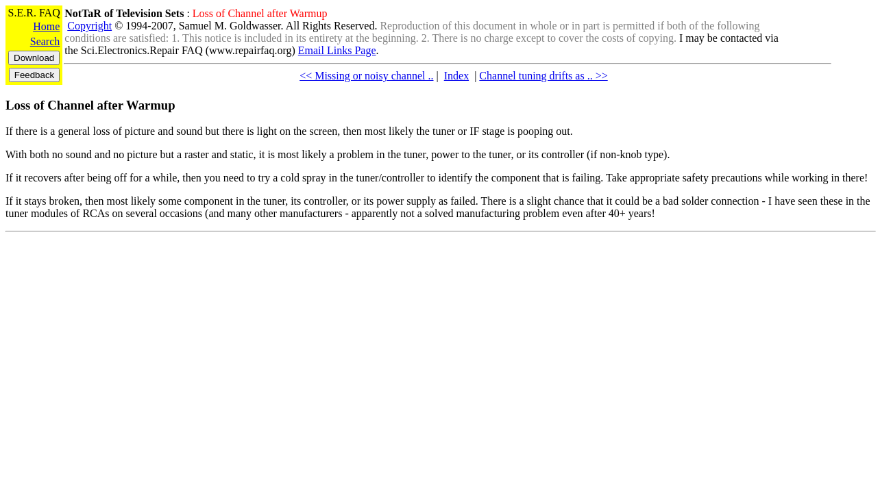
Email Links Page (337, 50)
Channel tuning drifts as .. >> (543, 75)
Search (45, 41)
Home (46, 26)
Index (456, 75)
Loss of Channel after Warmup (90, 105)
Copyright (89, 25)
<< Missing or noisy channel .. (366, 75)
